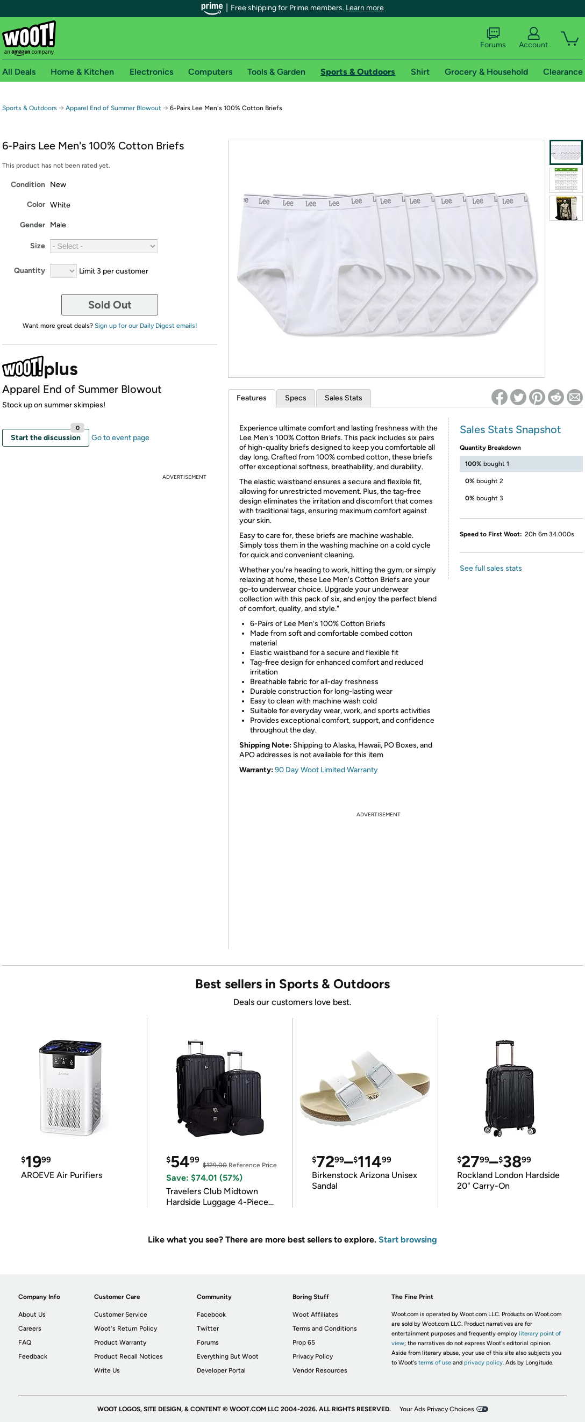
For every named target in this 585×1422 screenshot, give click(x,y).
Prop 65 (303, 1342)
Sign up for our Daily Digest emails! (146, 325)
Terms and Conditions (324, 1328)
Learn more (365, 7)
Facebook (211, 1314)
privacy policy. (484, 1362)
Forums (493, 38)
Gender (32, 224)
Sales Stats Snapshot (510, 429)
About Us (32, 1314)
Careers (29, 1328)
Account (533, 38)
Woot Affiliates (315, 1314)
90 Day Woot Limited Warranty (326, 769)
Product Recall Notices (128, 1356)
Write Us (107, 1370)
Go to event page (120, 437)
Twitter (208, 1328)
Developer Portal (221, 1370)
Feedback (32, 1356)
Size (37, 245)
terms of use (434, 1362)
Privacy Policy (312, 1356)
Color (36, 204)
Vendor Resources (319, 1370)
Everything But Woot (228, 1356)
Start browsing (408, 1239)
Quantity (29, 270)
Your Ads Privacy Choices (436, 1409)
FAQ (24, 1342)
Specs (295, 398)
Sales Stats (343, 398)
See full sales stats (491, 568)
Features (252, 398)
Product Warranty (120, 1342)
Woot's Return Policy (125, 1328)
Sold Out (110, 304)
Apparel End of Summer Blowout (113, 108)
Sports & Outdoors (29, 108)
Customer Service (120, 1314)
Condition (28, 184)
